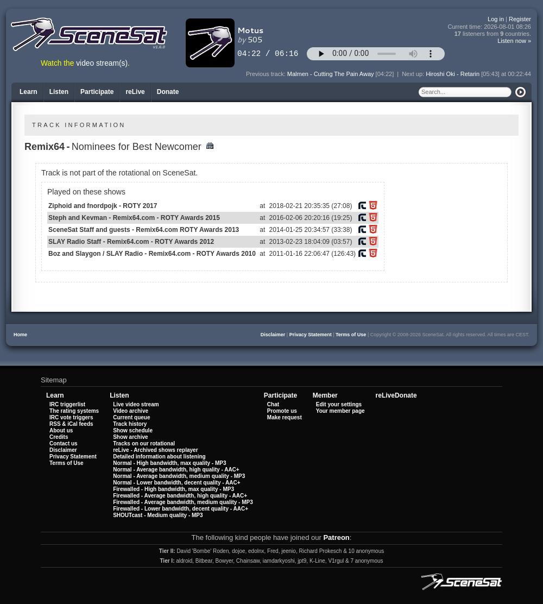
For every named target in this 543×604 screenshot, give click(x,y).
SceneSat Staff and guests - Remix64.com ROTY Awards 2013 (143, 230)
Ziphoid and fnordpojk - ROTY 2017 (102, 206)
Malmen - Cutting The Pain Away (330, 74)
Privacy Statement (310, 334)
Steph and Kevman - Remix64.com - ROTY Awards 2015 (134, 218)
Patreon (336, 537)
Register (520, 19)
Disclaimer (273, 334)
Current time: (490, 27)
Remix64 (44, 146)
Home (20, 334)
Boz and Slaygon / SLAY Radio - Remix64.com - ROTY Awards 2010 (152, 253)
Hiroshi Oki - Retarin (452, 74)
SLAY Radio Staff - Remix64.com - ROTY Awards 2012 (131, 242)
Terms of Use (351, 334)
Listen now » (514, 40)
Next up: (414, 74)
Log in (496, 19)
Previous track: (266, 74)
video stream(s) (102, 63)
